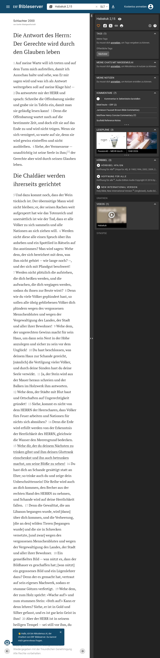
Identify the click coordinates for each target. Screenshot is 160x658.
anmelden (115, 42)
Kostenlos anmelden (135, 6)
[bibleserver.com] (28, 7)
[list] (127, 112)
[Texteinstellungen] (113, 7)
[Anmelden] (151, 7)
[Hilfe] (155, 25)
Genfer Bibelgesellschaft (26, 24)
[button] (8, 7)
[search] (75, 6)
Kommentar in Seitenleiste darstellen (122, 99)
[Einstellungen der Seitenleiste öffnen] (150, 25)
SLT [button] (104, 7)
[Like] (98, 25)
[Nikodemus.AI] (7, 643)
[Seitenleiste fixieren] (91, 16)
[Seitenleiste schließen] (91, 338)
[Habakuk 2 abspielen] (127, 165)
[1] (68, 151)
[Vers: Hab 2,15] (119, 19)
